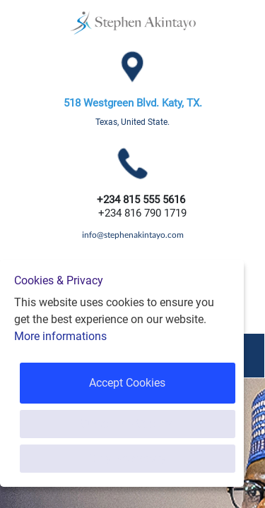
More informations (60, 336)
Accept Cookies (127, 382)
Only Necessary (127, 458)
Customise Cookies (127, 423)
